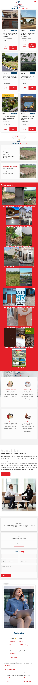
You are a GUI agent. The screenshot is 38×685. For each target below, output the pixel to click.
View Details (5, 47)
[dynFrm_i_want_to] (28, 561)
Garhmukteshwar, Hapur (26, 287)
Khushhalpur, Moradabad (25, 327)
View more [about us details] (5, 474)
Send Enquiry (13, 47)
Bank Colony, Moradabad (13, 226)
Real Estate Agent (28, 389)
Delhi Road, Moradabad (29, 206)
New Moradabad (19, 206)
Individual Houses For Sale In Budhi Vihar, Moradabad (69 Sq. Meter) (10, 35)
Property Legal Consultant (27, 421)
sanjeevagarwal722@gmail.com (19, 538)
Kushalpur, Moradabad (12, 327)
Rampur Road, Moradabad (12, 287)
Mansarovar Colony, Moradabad (14, 246)
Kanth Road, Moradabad (25, 226)
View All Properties (19, 136)
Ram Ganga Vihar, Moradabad (11, 266)
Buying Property (10, 421)
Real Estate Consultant (10, 389)
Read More (12, 641)
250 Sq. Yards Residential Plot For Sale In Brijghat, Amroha (27, 118)
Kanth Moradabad (20, 307)
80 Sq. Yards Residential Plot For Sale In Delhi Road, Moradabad (28, 35)
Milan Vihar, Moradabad (9, 307)
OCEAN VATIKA (7, 149)
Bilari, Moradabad (30, 307)
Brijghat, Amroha (29, 347)
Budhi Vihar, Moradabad (8, 206)
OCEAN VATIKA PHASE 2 (10, 166)
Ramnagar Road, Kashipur (19, 367)
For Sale (14, 30)
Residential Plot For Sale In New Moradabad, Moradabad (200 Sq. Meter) (10, 78)
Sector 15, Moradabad (10, 347)
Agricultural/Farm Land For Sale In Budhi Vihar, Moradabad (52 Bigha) (27, 78)
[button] (19, 546)
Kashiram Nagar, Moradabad (27, 266)
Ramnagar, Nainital (27, 246)
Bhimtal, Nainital (20, 347)
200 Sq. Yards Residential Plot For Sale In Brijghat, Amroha (9, 118)
